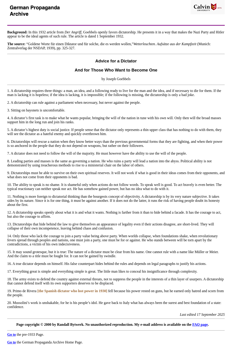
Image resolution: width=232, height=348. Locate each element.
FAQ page (200, 324)
